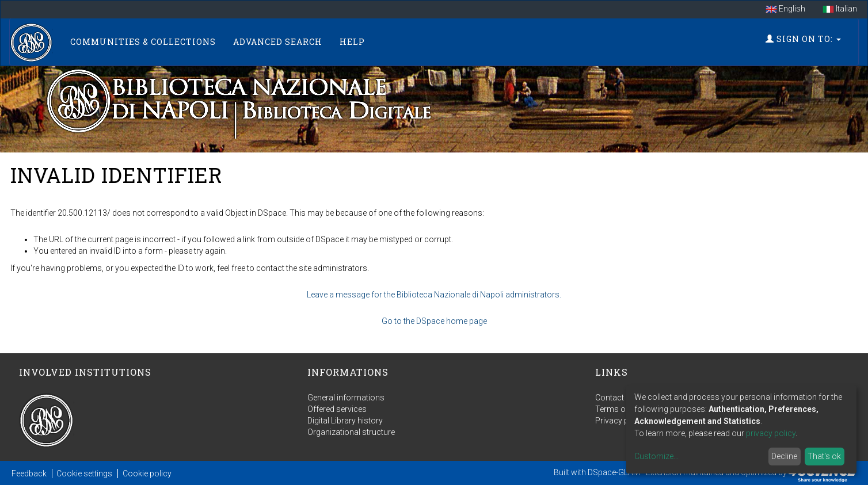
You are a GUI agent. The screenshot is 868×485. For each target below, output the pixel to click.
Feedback (29, 473)
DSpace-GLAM (614, 472)
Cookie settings (84, 473)
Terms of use (619, 409)
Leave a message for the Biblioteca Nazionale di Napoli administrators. (434, 294)
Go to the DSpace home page (434, 321)
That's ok (824, 456)
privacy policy (770, 433)
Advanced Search (277, 41)
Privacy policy (620, 420)
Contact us (615, 397)
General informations (345, 397)
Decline (784, 456)
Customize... (656, 456)
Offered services (337, 409)
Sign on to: (803, 38)
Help (352, 41)
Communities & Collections (143, 41)
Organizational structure (351, 432)
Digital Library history (345, 420)
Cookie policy (147, 473)
